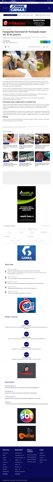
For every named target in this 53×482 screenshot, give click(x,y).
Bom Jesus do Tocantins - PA (20, 471)
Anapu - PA (17, 464)
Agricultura (5, 453)
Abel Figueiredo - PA (19, 455)
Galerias (41, 457)
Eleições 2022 (6, 471)
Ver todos (17, 474)
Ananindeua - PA (18, 462)
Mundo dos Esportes (31, 457)
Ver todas (5, 474)
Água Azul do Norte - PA (20, 457)
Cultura (4, 464)
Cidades (4, 457)
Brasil (4, 455)
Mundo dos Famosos (31, 459)
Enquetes (42, 453)
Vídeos (41, 462)
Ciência (4, 460)
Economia (5, 466)
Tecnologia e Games (31, 461)
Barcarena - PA (18, 466)
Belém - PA (17, 469)
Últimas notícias (43, 460)
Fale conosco (42, 455)
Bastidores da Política (32, 454)
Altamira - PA (18, 460)
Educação (5, 469)
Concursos (5, 462)
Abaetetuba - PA (18, 453)
